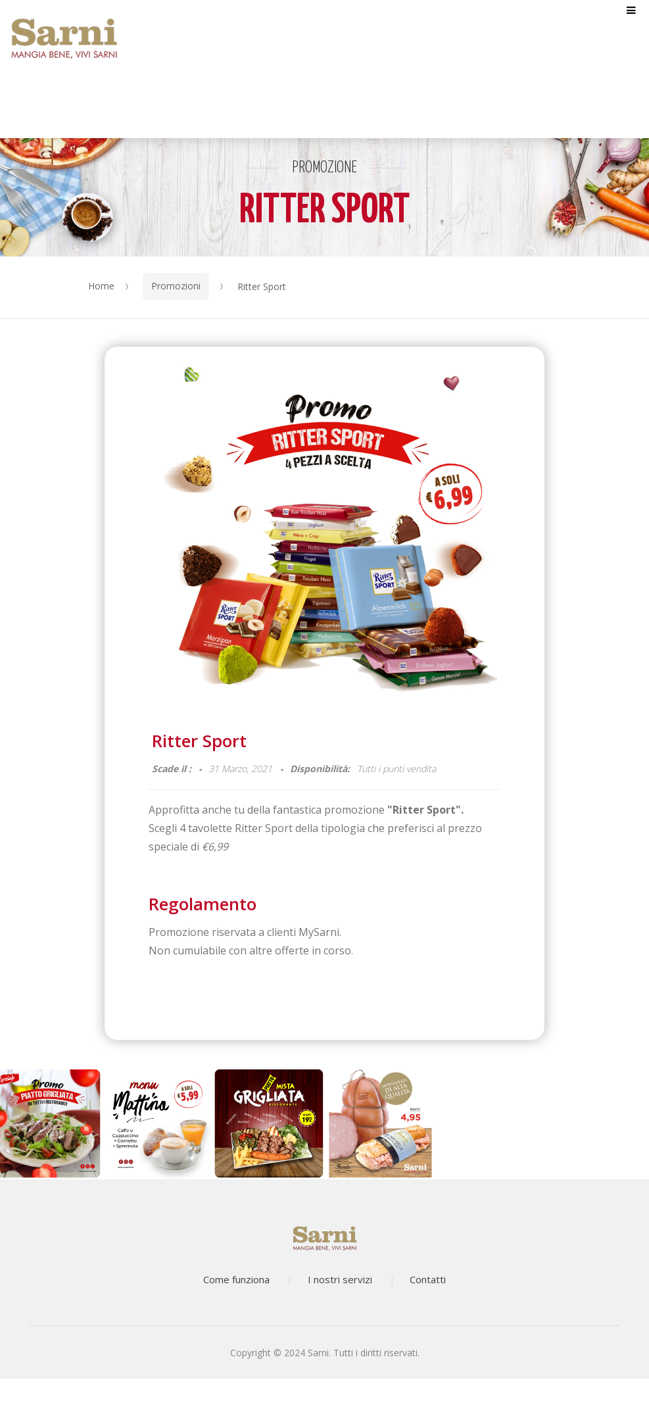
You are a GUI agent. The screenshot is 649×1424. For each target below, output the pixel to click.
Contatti (428, 1279)
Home (101, 286)
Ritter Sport (199, 740)
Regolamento (202, 904)
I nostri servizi (340, 1279)
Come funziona (236, 1279)
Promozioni (176, 286)
